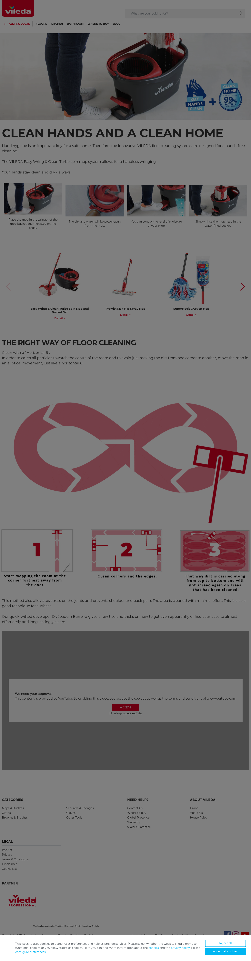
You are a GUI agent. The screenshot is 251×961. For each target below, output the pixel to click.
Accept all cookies (225, 951)
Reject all (225, 943)
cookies (153, 948)
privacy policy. (180, 948)
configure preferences (30, 952)
